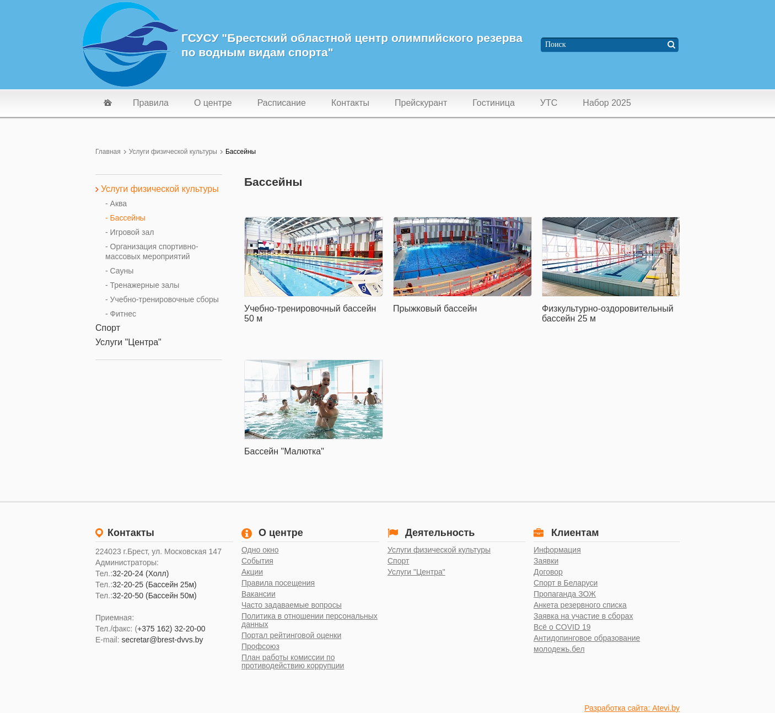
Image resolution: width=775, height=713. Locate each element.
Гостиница (493, 103)
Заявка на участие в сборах (583, 616)
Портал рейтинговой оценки (291, 635)
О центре (213, 103)
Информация (557, 550)
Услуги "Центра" (416, 572)
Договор (548, 572)
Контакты (350, 103)
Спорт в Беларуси (566, 583)
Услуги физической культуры (173, 152)
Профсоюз (260, 646)
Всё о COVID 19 (562, 627)
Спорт (398, 561)
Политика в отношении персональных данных (309, 620)
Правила (151, 103)
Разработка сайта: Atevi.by (632, 708)
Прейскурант (421, 103)
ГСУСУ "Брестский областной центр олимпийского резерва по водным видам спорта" (352, 44)
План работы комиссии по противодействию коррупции (292, 661)
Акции (252, 572)
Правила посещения (278, 583)
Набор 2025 (607, 103)
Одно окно (260, 550)
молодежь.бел (559, 649)
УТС (549, 103)
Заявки (546, 561)
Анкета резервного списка (580, 605)
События (257, 561)
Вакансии (258, 594)
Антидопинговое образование (587, 638)
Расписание (281, 103)
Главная (108, 152)
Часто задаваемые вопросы (291, 605)
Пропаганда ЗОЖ (565, 594)
